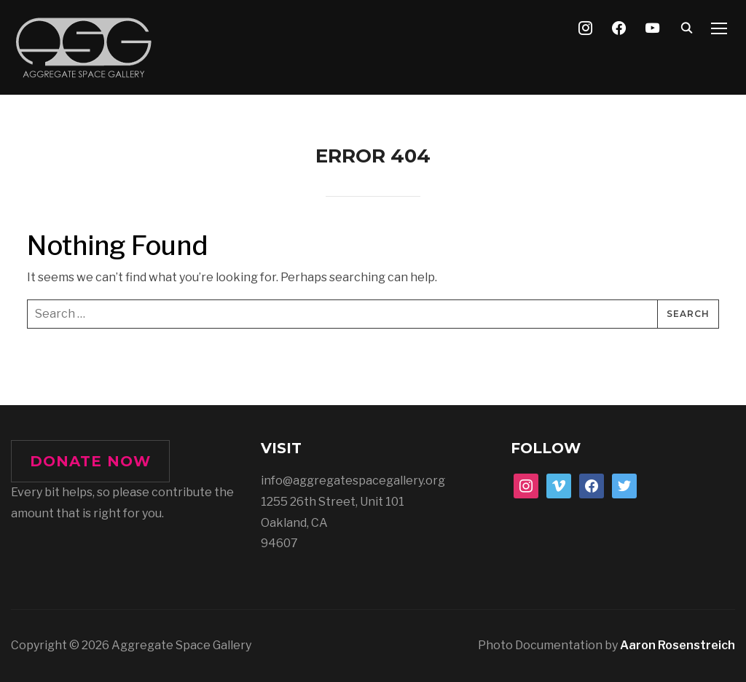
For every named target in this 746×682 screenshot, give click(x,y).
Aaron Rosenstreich (677, 645)
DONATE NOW (90, 461)
